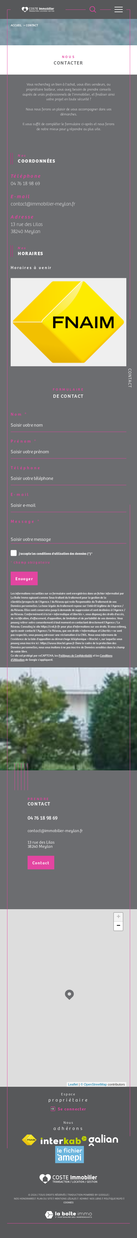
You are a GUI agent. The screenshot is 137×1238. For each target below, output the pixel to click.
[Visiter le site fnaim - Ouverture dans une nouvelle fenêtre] (29, 1140)
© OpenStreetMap (94, 1084)
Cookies (68, 1202)
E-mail (20, 502)
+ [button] (118, 917)
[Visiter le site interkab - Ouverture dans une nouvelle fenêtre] (64, 1140)
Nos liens (95, 1198)
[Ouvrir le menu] (118, 9)
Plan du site (44, 1198)
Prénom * (24, 448)
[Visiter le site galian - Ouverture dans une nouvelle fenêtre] (103, 1140)
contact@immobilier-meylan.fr (43, 210)
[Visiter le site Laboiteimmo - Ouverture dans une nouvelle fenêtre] (68, 1220)
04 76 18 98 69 (25, 190)
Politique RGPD (113, 1198)
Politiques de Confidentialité (75, 663)
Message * (25, 528)
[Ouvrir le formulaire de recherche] (92, 9)
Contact (130, 378)
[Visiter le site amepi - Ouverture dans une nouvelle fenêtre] (69, 1154)
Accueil (16, 25)
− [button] (118, 926)
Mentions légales (66, 1198)
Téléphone (26, 475)
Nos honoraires (24, 1198)
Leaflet (73, 1084)
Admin (83, 1198)
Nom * (19, 421)
